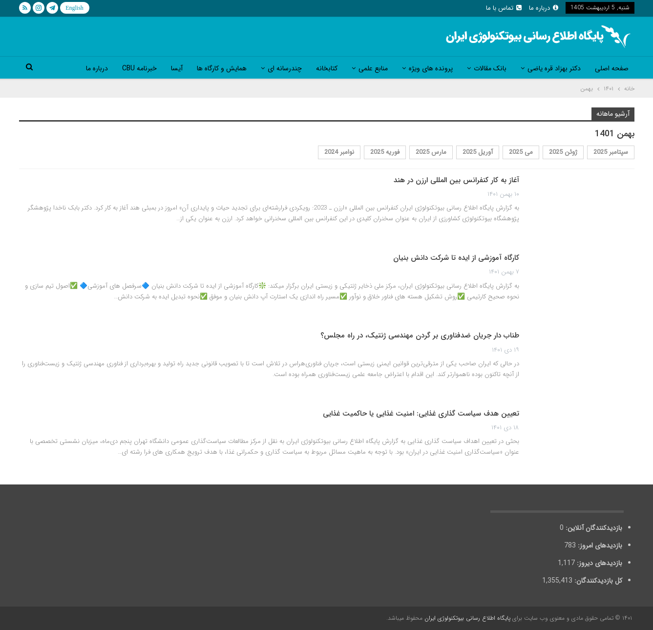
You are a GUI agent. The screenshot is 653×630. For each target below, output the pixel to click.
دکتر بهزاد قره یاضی (554, 68)
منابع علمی (373, 68)
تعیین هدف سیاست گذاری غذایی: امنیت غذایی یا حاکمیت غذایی (421, 414)
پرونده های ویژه (431, 68)
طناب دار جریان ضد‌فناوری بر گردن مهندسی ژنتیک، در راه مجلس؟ (419, 335)
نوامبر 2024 (339, 152)
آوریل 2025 (478, 152)
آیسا (177, 68)
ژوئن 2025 (563, 152)
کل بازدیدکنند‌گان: (597, 580)
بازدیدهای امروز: (599, 545)
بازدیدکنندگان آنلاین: (593, 528)
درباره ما (543, 8)
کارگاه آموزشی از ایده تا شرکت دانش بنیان (456, 258)
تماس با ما (504, 8)
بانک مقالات (490, 68)
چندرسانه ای (285, 68)
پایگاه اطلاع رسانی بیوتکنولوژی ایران (467, 618)
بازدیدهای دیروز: (598, 563)
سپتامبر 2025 (610, 152)
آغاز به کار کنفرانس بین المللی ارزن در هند (456, 180)
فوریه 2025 (385, 152)
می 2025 (521, 152)
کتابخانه (326, 68)
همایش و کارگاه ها (222, 68)
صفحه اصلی (612, 68)
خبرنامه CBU (139, 68)
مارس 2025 (431, 152)
